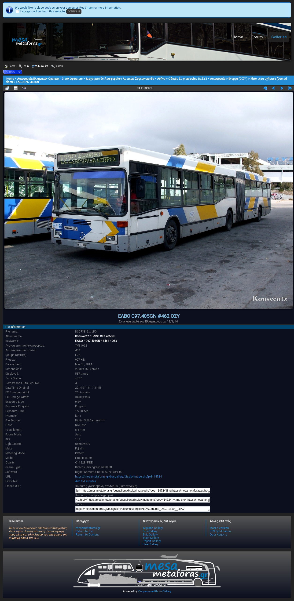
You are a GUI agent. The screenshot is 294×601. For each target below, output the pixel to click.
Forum (257, 37)
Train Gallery (151, 537)
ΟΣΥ (114, 341)
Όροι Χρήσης (218, 534)
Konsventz (82, 336)
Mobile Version (219, 528)
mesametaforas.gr (88, 528)
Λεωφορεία (217, 78)
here (90, 7)
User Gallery (150, 544)
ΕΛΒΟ (79, 341)
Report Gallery (152, 541)
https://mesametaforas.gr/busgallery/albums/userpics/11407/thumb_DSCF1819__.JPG (142, 509)
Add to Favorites (85, 481)
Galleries (279, 37)
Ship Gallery (150, 534)
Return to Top (84, 531)
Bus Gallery (150, 531)
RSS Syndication (220, 531)
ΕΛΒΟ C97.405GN (27, 82)
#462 (106, 341)
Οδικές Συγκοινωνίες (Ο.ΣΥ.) (187, 78)
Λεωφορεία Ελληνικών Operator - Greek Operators (50, 78)
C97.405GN (92, 341)
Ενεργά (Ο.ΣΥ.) (237, 78)
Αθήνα (161, 78)
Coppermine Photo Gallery (154, 591)
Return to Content (87, 534)
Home (237, 37)
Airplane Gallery (153, 528)
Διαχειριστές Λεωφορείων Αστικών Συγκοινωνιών (120, 78)
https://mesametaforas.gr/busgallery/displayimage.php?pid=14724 (118, 476)
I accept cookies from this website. (43, 11)
